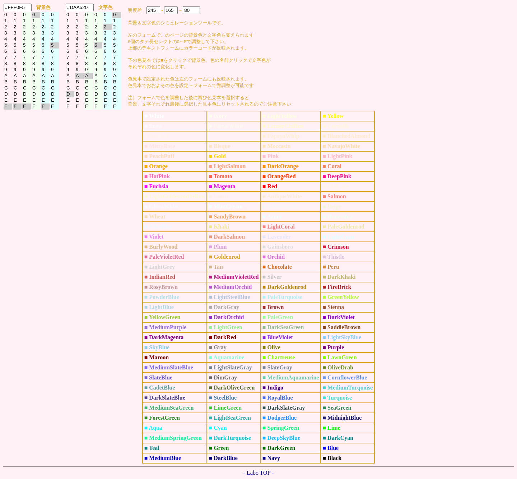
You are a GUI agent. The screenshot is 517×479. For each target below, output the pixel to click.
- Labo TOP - (258, 473)
